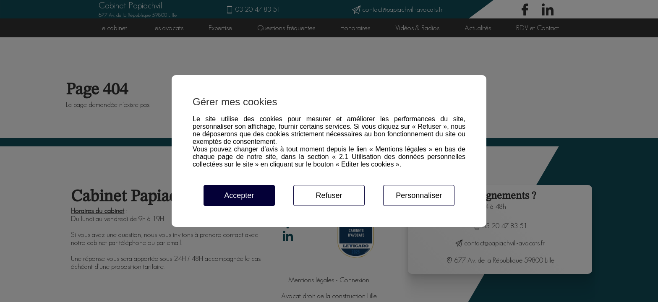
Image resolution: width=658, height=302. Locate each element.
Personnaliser (419, 195)
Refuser (329, 195)
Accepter (239, 195)
